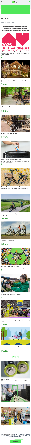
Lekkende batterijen (16, 26)
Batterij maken (5, 30)
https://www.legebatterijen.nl (8, 434)
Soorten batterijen (24, 26)
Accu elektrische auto (17, 30)
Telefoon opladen (15, 28)
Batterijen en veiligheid (7, 26)
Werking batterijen (25, 30)
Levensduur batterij (23, 28)
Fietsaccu (10, 30)
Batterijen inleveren (7, 28)
